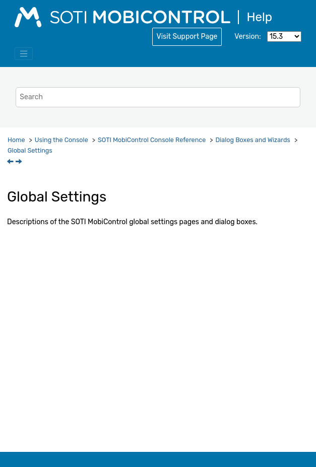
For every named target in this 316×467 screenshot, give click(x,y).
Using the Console (61, 140)
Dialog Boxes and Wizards (253, 140)
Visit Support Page (187, 36)
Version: (247, 36)
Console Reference (152, 140)
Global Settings (30, 150)
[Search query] (158, 97)
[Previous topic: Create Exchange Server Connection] (11, 162)
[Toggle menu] (24, 53)
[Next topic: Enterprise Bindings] (19, 162)
